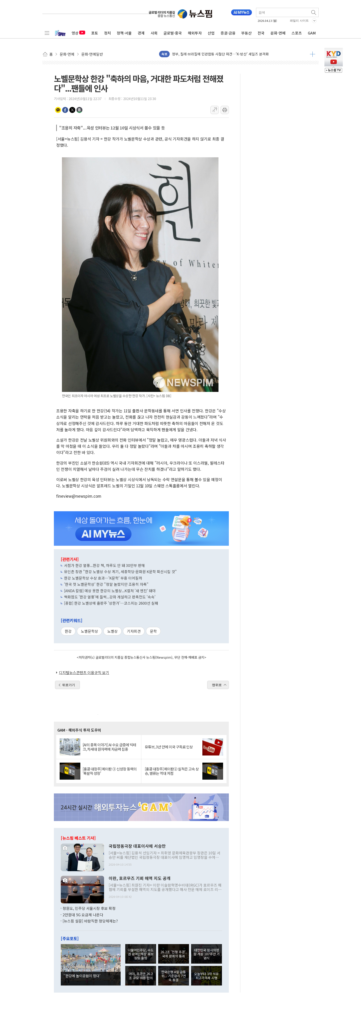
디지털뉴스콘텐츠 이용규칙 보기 (84, 672)
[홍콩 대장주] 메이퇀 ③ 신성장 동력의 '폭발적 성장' (110, 771)
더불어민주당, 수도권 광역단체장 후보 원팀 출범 (141, 954)
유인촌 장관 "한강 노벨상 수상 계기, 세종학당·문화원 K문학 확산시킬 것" (120, 571)
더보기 (312, 54)
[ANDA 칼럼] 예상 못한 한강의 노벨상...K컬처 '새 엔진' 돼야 (110, 590)
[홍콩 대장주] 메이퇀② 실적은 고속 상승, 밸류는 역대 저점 (172, 771)
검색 (314, 12)
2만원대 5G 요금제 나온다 (83, 914)
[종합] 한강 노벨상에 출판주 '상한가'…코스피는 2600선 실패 (111, 603)
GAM (312, 33)
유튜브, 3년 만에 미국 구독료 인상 (169, 747)
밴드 (79, 110)
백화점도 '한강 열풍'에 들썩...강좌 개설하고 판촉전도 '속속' (109, 596)
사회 (154, 33)
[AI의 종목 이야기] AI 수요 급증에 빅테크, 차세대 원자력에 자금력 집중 (109, 747)
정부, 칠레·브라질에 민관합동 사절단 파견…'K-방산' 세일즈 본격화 (220, 54)
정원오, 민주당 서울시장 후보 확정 (89, 908)
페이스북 (65, 110)
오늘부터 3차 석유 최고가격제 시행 (206, 975)
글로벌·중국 (172, 33)
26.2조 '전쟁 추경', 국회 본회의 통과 (173, 953)
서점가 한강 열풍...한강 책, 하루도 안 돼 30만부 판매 (104, 565)
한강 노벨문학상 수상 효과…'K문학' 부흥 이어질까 (103, 577)
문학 (153, 631)
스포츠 (296, 33)
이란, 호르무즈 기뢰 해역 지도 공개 (140, 878)
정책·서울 (124, 33)
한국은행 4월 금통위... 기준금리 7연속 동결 (173, 975)
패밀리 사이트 (299, 20)
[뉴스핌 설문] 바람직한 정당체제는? (90, 920)
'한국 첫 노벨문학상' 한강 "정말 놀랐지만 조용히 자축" (106, 584)
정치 (107, 33)
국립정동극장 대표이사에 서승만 (137, 846)
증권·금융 (228, 33)
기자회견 (134, 631)
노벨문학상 (89, 631)
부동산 (246, 33)
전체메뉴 (47, 33)
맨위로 (217, 685)
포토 (94, 33)
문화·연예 (278, 33)
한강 (68, 631)
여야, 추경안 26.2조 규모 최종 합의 (141, 975)
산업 (211, 33)
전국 (261, 33)
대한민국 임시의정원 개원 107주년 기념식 (206, 954)
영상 (78, 33)
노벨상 (112, 631)
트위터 (72, 110)
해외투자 (195, 33)
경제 (141, 33)
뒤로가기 (68, 685)
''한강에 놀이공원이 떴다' (82, 976)
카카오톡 (58, 110)
